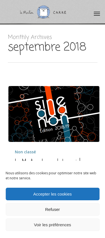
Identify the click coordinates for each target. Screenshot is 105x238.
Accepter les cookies (52, 194)
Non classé (25, 151)
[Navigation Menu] (97, 13)
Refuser (52, 209)
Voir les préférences (52, 224)
